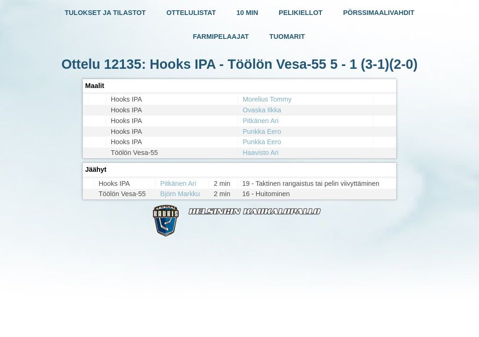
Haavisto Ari (261, 152)
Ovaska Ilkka (262, 110)
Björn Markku (180, 194)
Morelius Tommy (267, 99)
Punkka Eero (262, 131)
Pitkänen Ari (261, 121)
